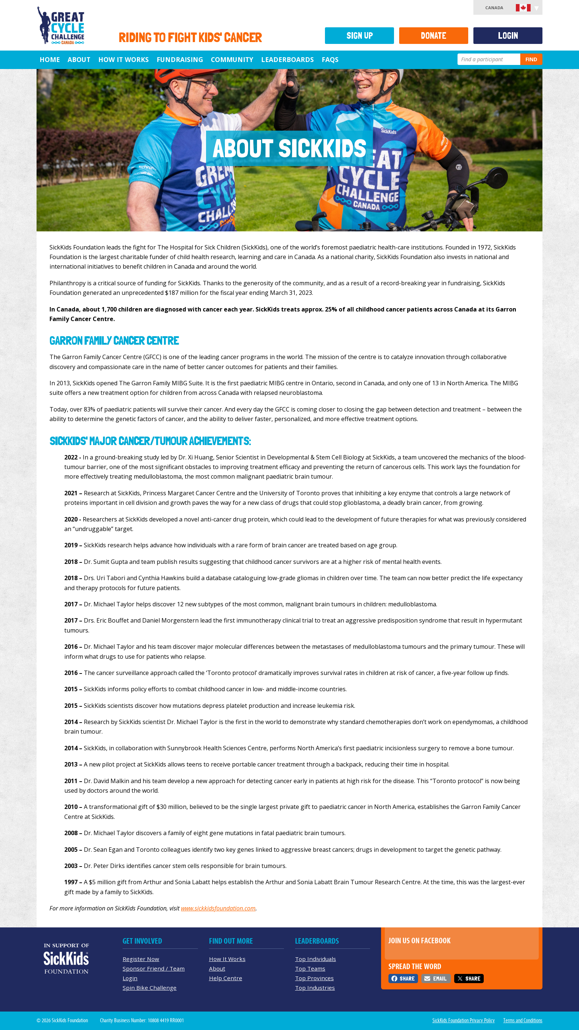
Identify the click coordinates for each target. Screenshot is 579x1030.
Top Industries (315, 987)
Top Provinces (314, 978)
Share (407, 978)
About (79, 59)
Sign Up (359, 35)
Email (439, 978)
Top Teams (310, 968)
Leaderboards (287, 59)
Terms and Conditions (522, 1020)
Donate (433, 35)
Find (531, 59)
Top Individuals (315, 958)
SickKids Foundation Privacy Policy (463, 1020)
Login (508, 35)
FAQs (330, 59)
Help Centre (225, 978)
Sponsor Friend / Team (154, 968)
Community (232, 59)
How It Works (123, 59)
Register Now (141, 958)
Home (50, 59)
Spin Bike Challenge (150, 987)
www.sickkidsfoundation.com (218, 908)
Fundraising (180, 59)
